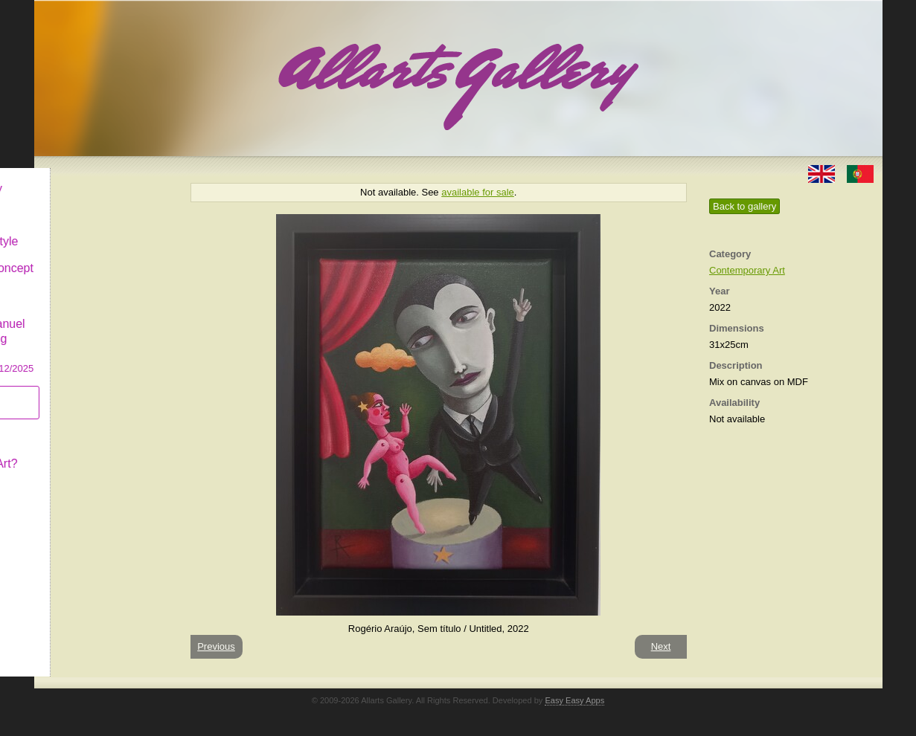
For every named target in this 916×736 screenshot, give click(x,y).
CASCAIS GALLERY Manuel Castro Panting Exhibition (104, 326)
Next (661, 646)
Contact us (79, 478)
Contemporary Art (747, 270)
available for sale (477, 192)
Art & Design (84, 203)
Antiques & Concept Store (103, 263)
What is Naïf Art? (96, 451)
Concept (73, 425)
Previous (216, 646)
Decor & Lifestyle (96, 229)
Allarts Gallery (88, 176)
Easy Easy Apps (574, 700)
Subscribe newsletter (79, 390)
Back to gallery (744, 206)
